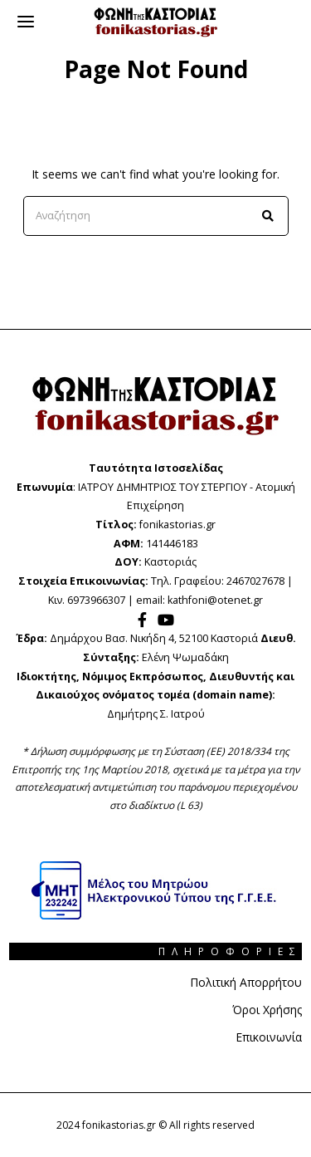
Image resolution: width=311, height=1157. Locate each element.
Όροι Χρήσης (267, 1009)
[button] (269, 216)
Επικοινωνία (269, 1037)
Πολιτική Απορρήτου (246, 982)
